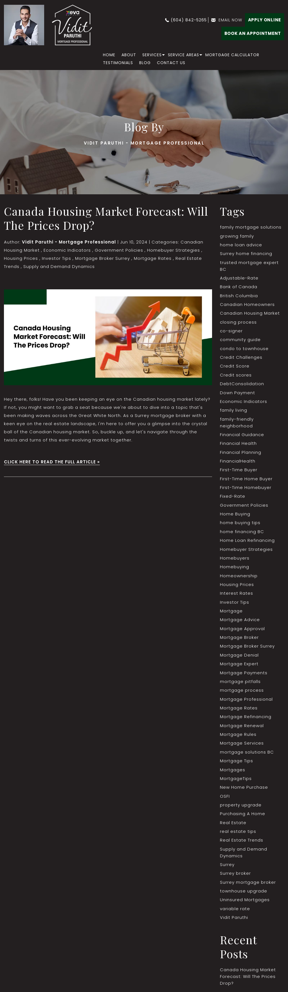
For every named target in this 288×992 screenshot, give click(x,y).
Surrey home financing (246, 254)
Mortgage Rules (238, 737)
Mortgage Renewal (242, 728)
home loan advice (241, 245)
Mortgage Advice (240, 621)
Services (152, 55)
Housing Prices (21, 258)
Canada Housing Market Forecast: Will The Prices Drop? (106, 218)
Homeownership (239, 577)
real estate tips (238, 834)
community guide (240, 340)
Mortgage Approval (242, 630)
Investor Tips (56, 258)
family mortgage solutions (251, 227)
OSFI (225, 799)
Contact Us (171, 63)
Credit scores (236, 375)
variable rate (235, 912)
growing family (237, 236)
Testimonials (118, 63)
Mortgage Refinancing (245, 719)
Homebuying (234, 568)
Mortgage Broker (239, 639)
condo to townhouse (244, 349)
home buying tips (240, 524)
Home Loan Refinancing (247, 542)
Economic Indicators (67, 250)
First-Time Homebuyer (245, 489)
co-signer (231, 331)
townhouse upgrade (243, 894)
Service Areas (183, 55)
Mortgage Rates (152, 258)
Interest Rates (236, 595)
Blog (145, 63)
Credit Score (234, 367)
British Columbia (239, 296)
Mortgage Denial (239, 657)
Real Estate (233, 825)
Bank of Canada (238, 287)
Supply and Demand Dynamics (59, 266)
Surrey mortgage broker (248, 885)
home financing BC (242, 533)
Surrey (227, 867)
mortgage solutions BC (247, 754)
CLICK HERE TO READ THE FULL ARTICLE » (52, 462)
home (109, 55)
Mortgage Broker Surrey (102, 258)
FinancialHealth (237, 462)
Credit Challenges (241, 358)
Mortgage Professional (246, 701)
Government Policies (119, 250)
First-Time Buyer (238, 471)
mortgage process (242, 692)
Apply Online (264, 20)
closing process (238, 322)
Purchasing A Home (242, 816)
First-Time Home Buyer (246, 480)
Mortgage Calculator (232, 55)
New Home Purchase (244, 790)
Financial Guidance (242, 435)
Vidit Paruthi (234, 920)
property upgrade (241, 807)
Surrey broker (235, 876)
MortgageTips (236, 781)
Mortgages (232, 772)
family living (233, 411)
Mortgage (231, 613)
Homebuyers (234, 559)
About (129, 55)
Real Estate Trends (241, 843)
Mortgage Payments (243, 675)
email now (230, 20)
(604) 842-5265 (189, 20)
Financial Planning (240, 453)
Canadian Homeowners (247, 305)
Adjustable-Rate (239, 278)
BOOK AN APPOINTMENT (252, 33)
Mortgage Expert (239, 666)
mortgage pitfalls (240, 683)
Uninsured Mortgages (245, 903)
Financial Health (238, 444)
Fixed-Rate (232, 497)
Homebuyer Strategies (173, 250)
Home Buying (235, 515)
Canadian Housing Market (250, 314)
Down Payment (237, 393)
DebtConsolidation (242, 384)
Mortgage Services (242, 745)
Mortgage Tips (236, 763)
